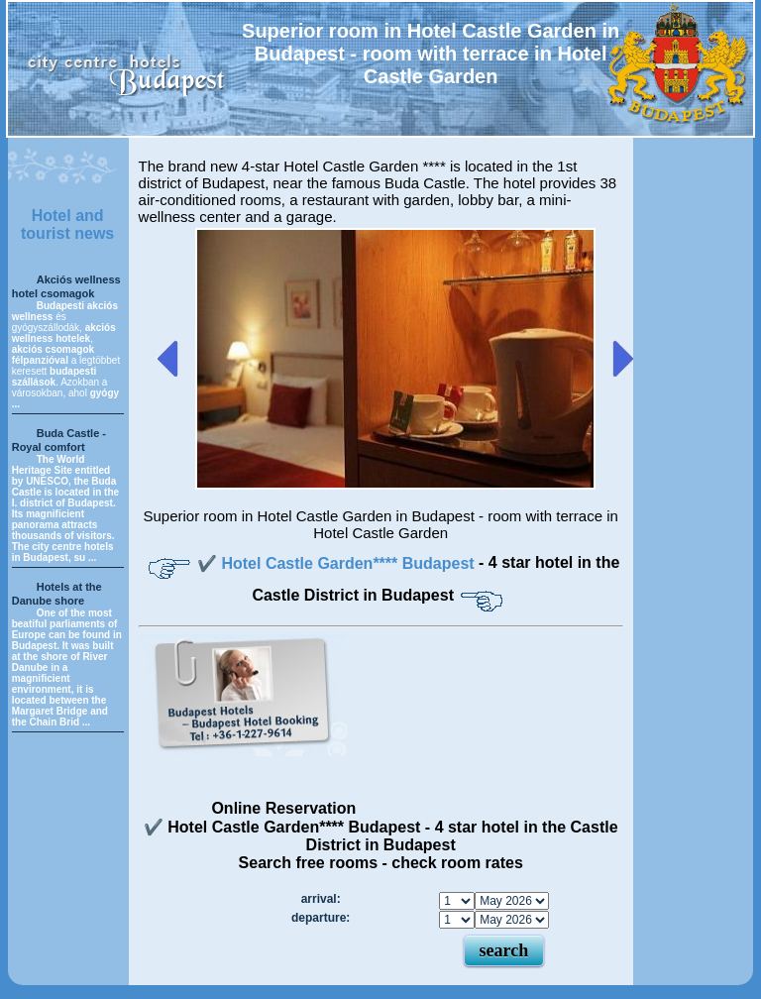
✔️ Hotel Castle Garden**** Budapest (338, 563)
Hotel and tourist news (67, 224)
